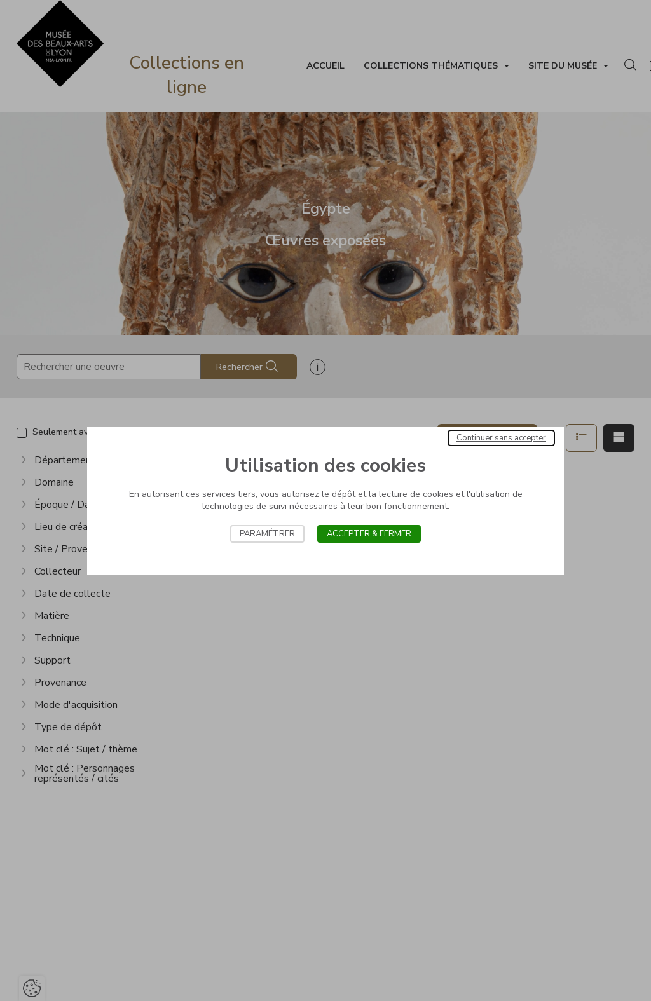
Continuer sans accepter (501, 438)
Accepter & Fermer (369, 534)
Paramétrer (267, 534)
